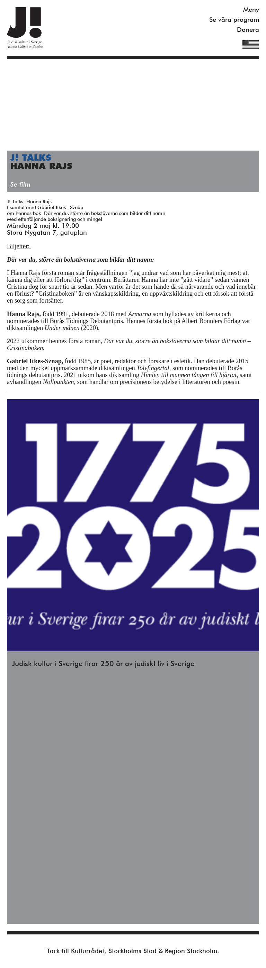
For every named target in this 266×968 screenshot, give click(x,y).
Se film (20, 184)
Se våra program (234, 20)
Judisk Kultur (25, 27)
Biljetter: (19, 246)
